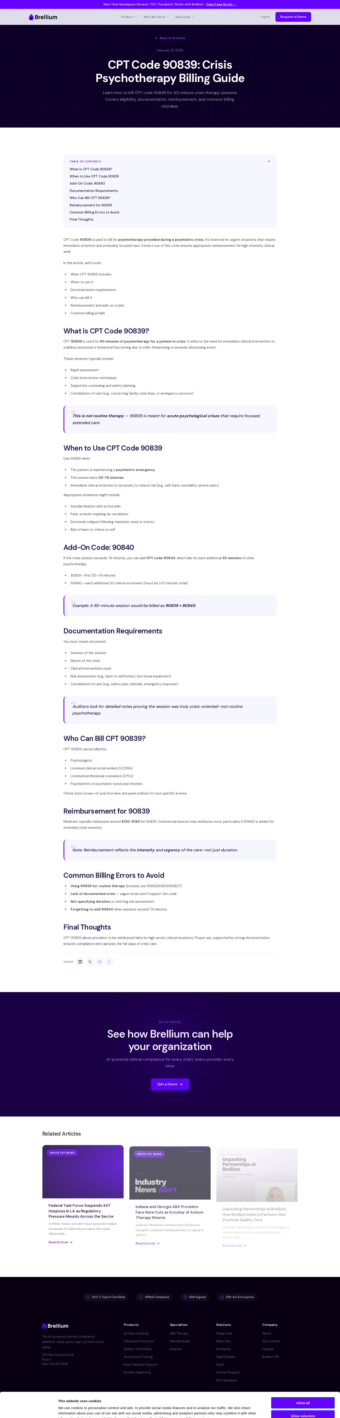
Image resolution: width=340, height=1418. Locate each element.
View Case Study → (221, 4)
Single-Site (224, 1333)
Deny (303, 1405)
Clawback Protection (139, 1341)
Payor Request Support (141, 1364)
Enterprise (223, 1349)
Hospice (176, 1349)
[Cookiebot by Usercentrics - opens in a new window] (28, 1409)
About (266, 1333)
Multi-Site (223, 1341)
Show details (233, 1409)
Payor (220, 1364)
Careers (268, 1349)
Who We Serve (156, 17)
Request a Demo (293, 17)
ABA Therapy (179, 1333)
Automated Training (138, 1357)
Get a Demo (271, 1341)
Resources (185, 17)
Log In (265, 17)
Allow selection (303, 1392)
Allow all (303, 1379)
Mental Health (180, 1341)
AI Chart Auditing (136, 1333)
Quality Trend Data (137, 1349)
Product (129, 17)
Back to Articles (170, 38)
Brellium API (270, 1357)
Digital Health (225, 1357)
